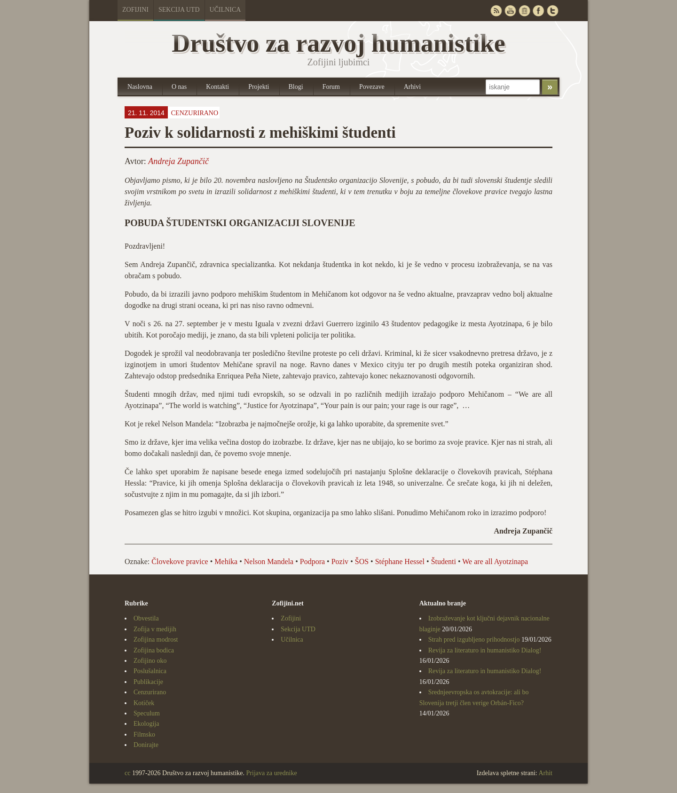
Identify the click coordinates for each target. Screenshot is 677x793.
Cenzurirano (194, 113)
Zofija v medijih (155, 629)
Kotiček (144, 703)
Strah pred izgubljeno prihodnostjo (474, 639)
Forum (331, 86)
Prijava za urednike (271, 773)
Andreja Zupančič (178, 161)
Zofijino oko (150, 660)
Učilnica (225, 9)
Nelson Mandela (268, 561)
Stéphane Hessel (400, 561)
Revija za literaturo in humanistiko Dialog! (485, 650)
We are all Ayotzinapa (495, 561)
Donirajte (146, 744)
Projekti (258, 86)
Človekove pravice (179, 561)
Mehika (225, 561)
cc (127, 773)
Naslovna (139, 86)
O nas (179, 86)
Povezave (372, 86)
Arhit (545, 773)
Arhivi (412, 86)
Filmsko (144, 734)
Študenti (443, 561)
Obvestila (146, 618)
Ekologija (146, 723)
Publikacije (148, 681)
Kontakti (217, 86)
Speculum (147, 713)
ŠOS (362, 561)
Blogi (296, 86)
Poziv (339, 561)
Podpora (312, 561)
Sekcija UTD (179, 9)
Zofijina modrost (156, 639)
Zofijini (135, 9)
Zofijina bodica (154, 650)
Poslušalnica (150, 671)
